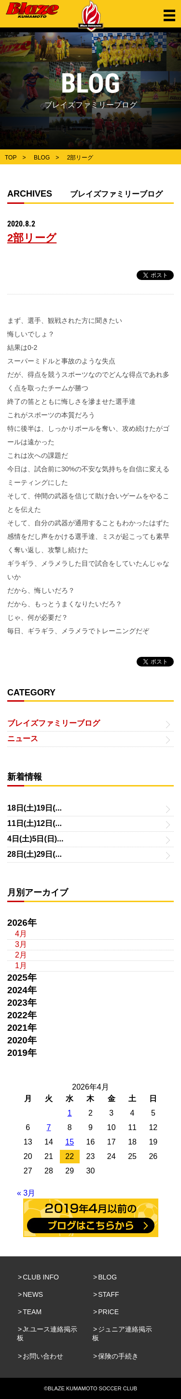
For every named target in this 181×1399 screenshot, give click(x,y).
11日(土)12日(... (34, 823)
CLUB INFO (41, 1277)
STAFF (108, 1294)
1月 (21, 965)
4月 (21, 934)
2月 (21, 955)
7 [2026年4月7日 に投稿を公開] (48, 1127)
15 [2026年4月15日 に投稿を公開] (69, 1142)
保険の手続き (118, 1356)
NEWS (33, 1294)
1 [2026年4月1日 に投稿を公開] (70, 1113)
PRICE (108, 1312)
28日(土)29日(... (34, 854)
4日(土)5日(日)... (35, 839)
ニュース (22, 738)
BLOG (107, 1277)
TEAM (32, 1312)
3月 (21, 944)
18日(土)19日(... (34, 808)
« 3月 (26, 1193)
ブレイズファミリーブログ (53, 723)
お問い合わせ (43, 1356)
